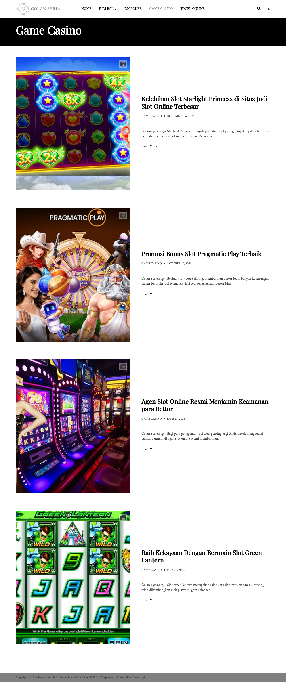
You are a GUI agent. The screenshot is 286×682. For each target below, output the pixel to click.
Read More (149, 146)
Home (86, 8)
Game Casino (161, 8)
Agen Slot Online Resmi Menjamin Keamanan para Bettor (204, 405)
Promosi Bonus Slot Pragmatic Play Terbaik (201, 254)
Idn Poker (133, 8)
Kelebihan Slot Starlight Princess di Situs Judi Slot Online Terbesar (204, 102)
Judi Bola (107, 8)
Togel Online (192, 8)
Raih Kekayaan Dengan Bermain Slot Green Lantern (201, 556)
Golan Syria (139, 678)
